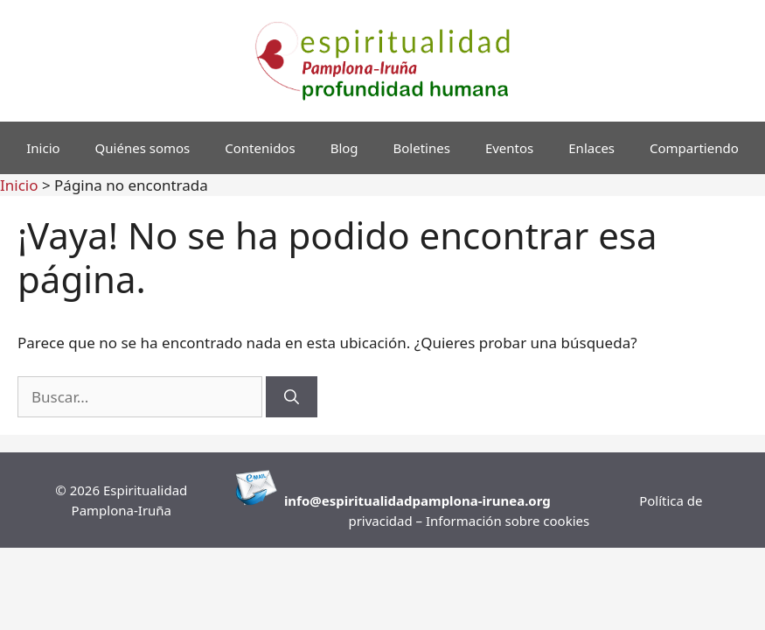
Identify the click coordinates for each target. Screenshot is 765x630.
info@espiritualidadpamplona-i (385, 500)
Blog (344, 148)
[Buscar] (291, 397)
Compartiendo (694, 148)
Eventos (509, 148)
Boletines (421, 148)
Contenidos (260, 148)
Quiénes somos (143, 148)
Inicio (42, 148)
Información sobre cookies (507, 520)
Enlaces (591, 148)
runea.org (518, 500)
